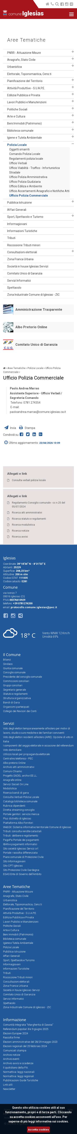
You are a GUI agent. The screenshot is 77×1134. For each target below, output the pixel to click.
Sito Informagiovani (14, 861)
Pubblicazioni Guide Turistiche (20, 1080)
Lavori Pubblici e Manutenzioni (26, 102)
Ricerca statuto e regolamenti (29, 518)
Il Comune (12, 654)
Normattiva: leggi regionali (18, 1076)
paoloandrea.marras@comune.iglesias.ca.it (38, 412)
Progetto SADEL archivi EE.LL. (20, 775)
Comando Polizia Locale (24, 154)
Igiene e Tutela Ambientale (24, 137)
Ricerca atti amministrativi (27, 512)
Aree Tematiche (26, 40)
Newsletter (9, 1089)
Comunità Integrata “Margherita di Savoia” (28, 1024)
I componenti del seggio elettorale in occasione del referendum (38, 745)
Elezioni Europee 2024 (15, 1033)
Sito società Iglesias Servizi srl (20, 848)
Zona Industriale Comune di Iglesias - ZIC (33, 294)
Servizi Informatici (19, 280)
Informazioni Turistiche (22, 231)
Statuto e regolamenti (15, 693)
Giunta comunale (13, 668)
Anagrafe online (12, 779)
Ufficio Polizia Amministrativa (28, 177)
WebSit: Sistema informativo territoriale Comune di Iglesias (37, 827)
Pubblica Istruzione (19, 202)
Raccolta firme (11, 1037)
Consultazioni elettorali (22, 252)
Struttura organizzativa (17, 698)
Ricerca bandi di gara (16, 792)
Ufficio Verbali (18, 163)
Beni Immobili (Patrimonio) (24, 123)
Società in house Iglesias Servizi (27, 266)
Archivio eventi (11, 1058)
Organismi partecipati (16, 706)
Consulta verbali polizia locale (29, 480)
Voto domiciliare (12, 749)
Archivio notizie (11, 1054)
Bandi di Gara (11, 702)
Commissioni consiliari (16, 681)
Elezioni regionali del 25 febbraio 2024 (25, 1046)
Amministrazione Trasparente (38, 310)
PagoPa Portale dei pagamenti (21, 839)
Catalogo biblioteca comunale (20, 801)
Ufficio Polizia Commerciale (28, 195)
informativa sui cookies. (52, 1121)
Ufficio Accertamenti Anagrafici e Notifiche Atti (39, 191)
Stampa (27, 428)
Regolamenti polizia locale (26, 158)
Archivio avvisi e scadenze (18, 1063)
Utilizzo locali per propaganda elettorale (26, 754)
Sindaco (8, 663)
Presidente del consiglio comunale (22, 676)
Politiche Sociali (17, 109)
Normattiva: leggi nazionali (18, 1071)
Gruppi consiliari (12, 685)
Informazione (14, 1019)
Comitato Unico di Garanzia (24, 273)
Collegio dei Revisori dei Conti (20, 711)
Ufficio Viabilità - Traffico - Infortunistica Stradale (34, 170)
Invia (10, 428)
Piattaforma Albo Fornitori (18, 822)
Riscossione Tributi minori (23, 245)
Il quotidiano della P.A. (15, 1067)
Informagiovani (17, 224)
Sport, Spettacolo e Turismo (25, 216)
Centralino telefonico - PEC (18, 758)
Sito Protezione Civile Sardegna (21, 870)
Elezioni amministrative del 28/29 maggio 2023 (30, 1041)
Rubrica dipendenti (14, 805)
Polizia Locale (17, 144)
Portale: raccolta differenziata (20, 852)
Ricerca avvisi (20, 536)
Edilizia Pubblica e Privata (23, 95)
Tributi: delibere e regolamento (20, 835)
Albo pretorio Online (14, 762)
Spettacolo (14, 287)
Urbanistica (14, 66)
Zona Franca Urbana (20, 259)
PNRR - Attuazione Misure (24, 52)
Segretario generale (14, 689)
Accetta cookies (38, 1129)
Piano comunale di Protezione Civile (23, 857)
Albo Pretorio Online (31, 327)
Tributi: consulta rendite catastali (22, 831)
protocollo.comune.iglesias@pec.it (34, 607)
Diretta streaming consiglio (18, 809)
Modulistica (10, 788)
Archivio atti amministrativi (18, 766)
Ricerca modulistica (23, 524)
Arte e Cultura (16, 116)
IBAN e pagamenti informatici (20, 844)
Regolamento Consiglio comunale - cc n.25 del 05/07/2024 (38, 504)
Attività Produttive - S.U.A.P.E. (26, 88)
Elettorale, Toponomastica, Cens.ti (29, 74)
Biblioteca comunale (20, 130)
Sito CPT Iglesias (13, 865)
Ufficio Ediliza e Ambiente (25, 186)
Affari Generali (16, 209)
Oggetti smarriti (19, 149)
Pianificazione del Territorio (25, 81)
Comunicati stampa (14, 1050)
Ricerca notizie (20, 530)
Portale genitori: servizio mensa (21, 814)
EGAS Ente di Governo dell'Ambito (22, 874)
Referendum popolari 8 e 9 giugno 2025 (25, 1029)
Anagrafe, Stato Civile (21, 59)
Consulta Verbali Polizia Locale (21, 797)
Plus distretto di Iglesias (17, 818)
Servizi (8, 723)
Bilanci (7, 659)
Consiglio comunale (14, 672)
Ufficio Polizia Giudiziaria (25, 181)
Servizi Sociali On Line (15, 784)
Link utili (8, 1084)
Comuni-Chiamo (12, 771)
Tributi (11, 238)
